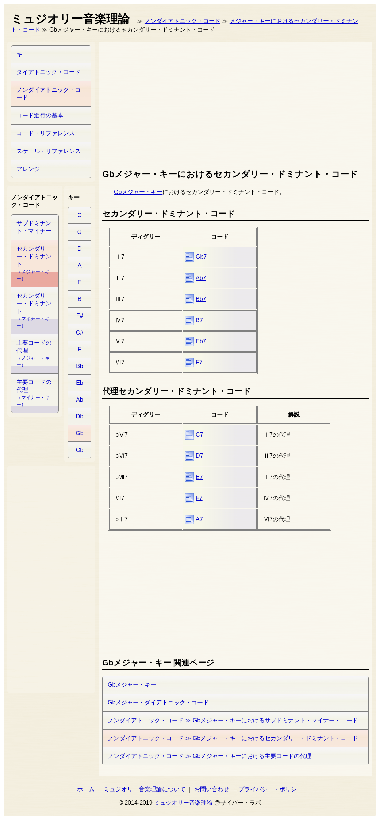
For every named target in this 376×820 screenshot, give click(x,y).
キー (22, 54)
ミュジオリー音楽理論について (144, 789)
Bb (79, 366)
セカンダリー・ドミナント (33, 263)
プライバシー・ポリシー (270, 789)
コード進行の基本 (39, 115)
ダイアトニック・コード (48, 72)
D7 (199, 456)
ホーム (86, 789)
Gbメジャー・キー (138, 192)
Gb (79, 433)
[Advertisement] (195, 103)
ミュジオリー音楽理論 (183, 803)
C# (79, 332)
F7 (199, 362)
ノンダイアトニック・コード (182, 21)
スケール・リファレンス (48, 151)
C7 (199, 435)
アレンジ (28, 169)
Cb (79, 450)
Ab (79, 400)
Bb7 (201, 299)
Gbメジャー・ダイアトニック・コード (158, 702)
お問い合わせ (211, 789)
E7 (199, 477)
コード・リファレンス (45, 133)
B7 (199, 320)
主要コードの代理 (33, 354)
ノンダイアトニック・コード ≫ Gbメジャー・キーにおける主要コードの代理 (209, 756)
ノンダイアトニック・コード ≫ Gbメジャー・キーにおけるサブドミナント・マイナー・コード (233, 720)
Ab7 (201, 278)
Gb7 (201, 257)
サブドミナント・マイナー (33, 227)
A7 (199, 519)
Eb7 (201, 341)
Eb (79, 383)
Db (79, 416)
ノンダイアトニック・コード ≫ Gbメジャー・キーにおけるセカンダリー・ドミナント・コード (233, 738)
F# (79, 316)
